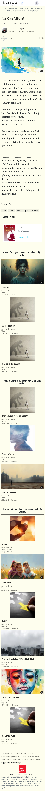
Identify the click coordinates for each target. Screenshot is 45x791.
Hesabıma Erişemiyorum (10, 757)
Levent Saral (12, 29)
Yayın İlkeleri (6, 759)
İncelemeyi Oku (24, 237)
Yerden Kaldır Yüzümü (10, 697)
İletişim (30, 754)
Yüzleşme (12, 31)
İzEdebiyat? (16, 759)
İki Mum (4, 544)
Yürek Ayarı (6, 583)
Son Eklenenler (6, 754)
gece (26, 211)
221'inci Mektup (7, 326)
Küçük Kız (5, 287)
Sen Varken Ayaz (8, 736)
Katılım (23, 754)
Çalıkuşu (21, 227)
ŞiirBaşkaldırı (6, 587)
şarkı (4, 211)
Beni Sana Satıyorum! (9, 492)
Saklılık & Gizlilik (34, 757)
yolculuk (35, 211)
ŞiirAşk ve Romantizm (6, 548)
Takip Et (21, 29)
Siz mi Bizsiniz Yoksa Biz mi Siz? (14, 416)
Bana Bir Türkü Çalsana (10, 364)
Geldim (4, 621)
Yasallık (23, 757)
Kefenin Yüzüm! (7, 454)
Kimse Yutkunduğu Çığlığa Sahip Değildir (17, 659)
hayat (11, 211)
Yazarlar (17, 754)
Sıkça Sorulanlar (28, 759)
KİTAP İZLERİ (9, 217)
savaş (19, 211)
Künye (38, 759)
